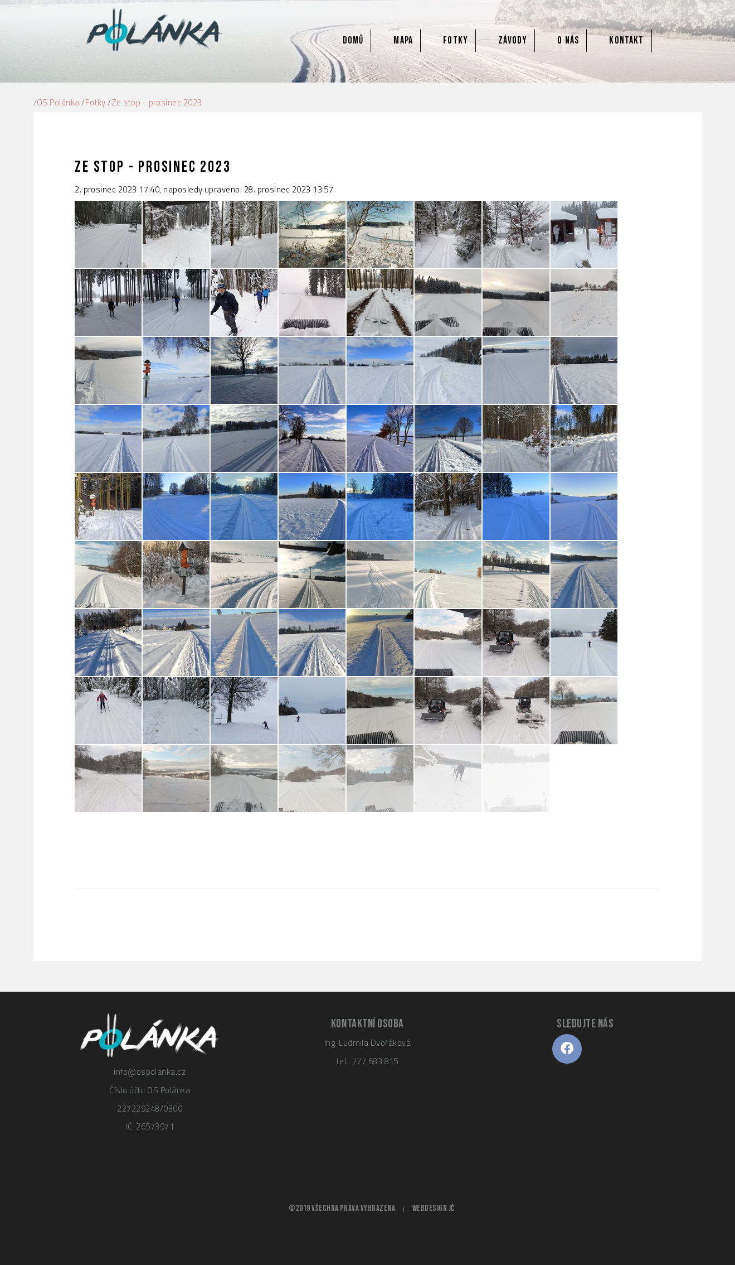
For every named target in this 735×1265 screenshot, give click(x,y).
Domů (353, 40)
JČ (452, 1208)
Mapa (402, 40)
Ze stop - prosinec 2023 (156, 102)
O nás (568, 40)
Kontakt (626, 40)
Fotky (455, 40)
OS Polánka (58, 102)
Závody (512, 40)
